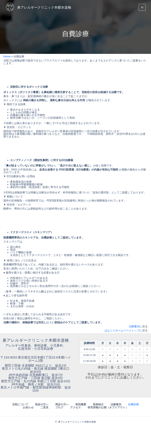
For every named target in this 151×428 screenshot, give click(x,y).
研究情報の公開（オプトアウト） (108, 407)
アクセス (75, 407)
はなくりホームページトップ (122, 330)
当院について (20, 404)
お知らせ (28, 407)
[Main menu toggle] (142, 7)
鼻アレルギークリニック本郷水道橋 (51, 7)
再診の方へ (62, 404)
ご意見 (44, 407)
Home (7, 56)
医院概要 (81, 404)
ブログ (59, 407)
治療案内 (134, 326)
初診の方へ (42, 404)
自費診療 (133, 404)
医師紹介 (98, 404)
